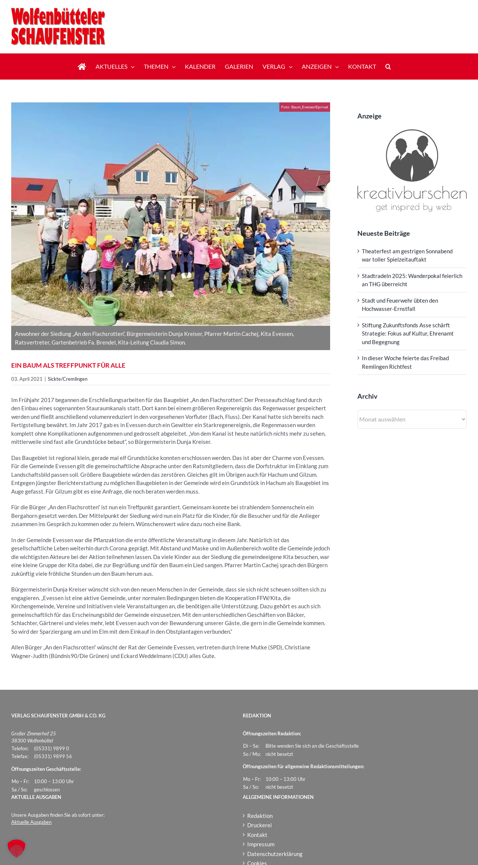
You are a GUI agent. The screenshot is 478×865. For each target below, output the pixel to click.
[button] (388, 66)
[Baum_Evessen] (170, 214)
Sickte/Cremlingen (67, 379)
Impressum (260, 844)
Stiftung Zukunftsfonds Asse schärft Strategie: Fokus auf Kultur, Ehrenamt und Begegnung (408, 333)
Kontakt (257, 834)
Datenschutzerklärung (274, 853)
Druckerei (259, 825)
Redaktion (260, 815)
